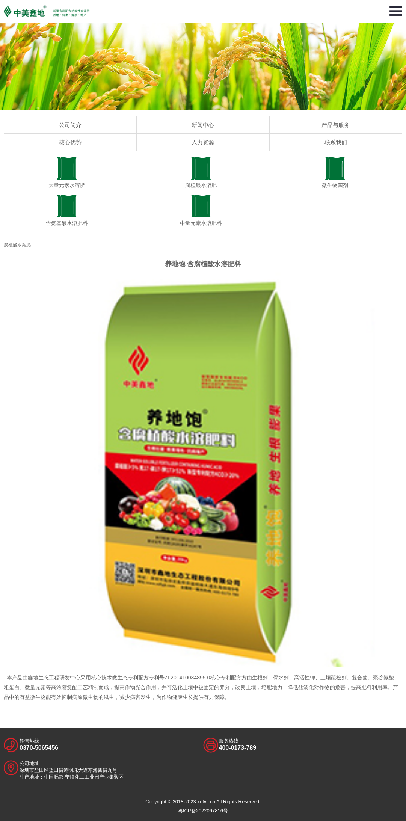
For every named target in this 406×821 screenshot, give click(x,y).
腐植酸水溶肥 (201, 172)
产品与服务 (335, 125)
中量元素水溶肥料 (201, 210)
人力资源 (203, 142)
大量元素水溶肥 (67, 172)
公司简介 (70, 125)
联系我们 (335, 142)
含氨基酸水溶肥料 (67, 210)
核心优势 (70, 142)
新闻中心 (203, 125)
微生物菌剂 (335, 172)
